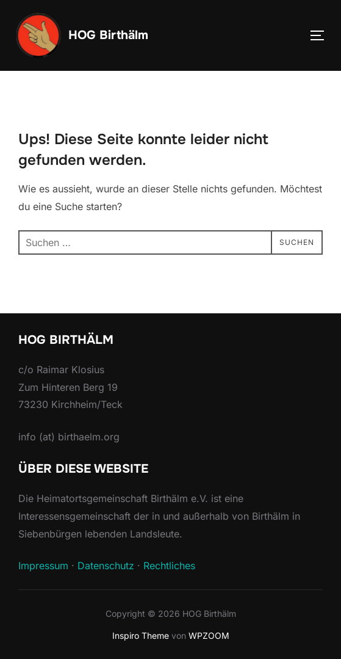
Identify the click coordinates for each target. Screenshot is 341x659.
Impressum (43, 565)
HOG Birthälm (108, 35)
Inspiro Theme (140, 635)
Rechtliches (169, 565)
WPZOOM (208, 635)
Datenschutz (105, 565)
